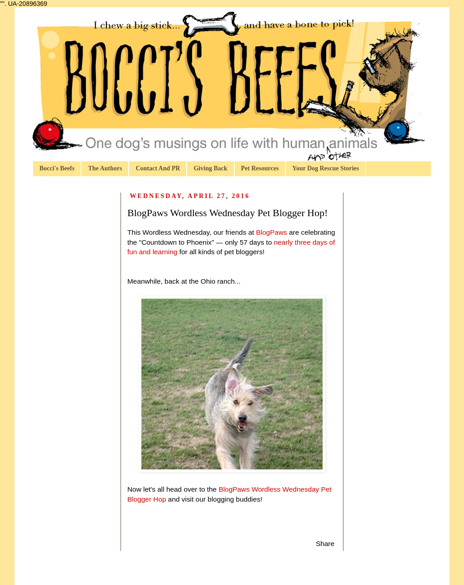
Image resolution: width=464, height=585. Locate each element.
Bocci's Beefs (56, 168)
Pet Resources (260, 168)
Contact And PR (157, 168)
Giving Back (210, 168)
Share (325, 543)
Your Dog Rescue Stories (325, 168)
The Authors (105, 168)
